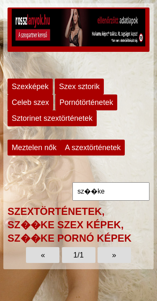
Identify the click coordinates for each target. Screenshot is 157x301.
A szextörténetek (93, 147)
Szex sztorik (79, 86)
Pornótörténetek (86, 102)
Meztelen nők (34, 147)
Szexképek (30, 86)
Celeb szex (30, 102)
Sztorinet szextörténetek (52, 118)
